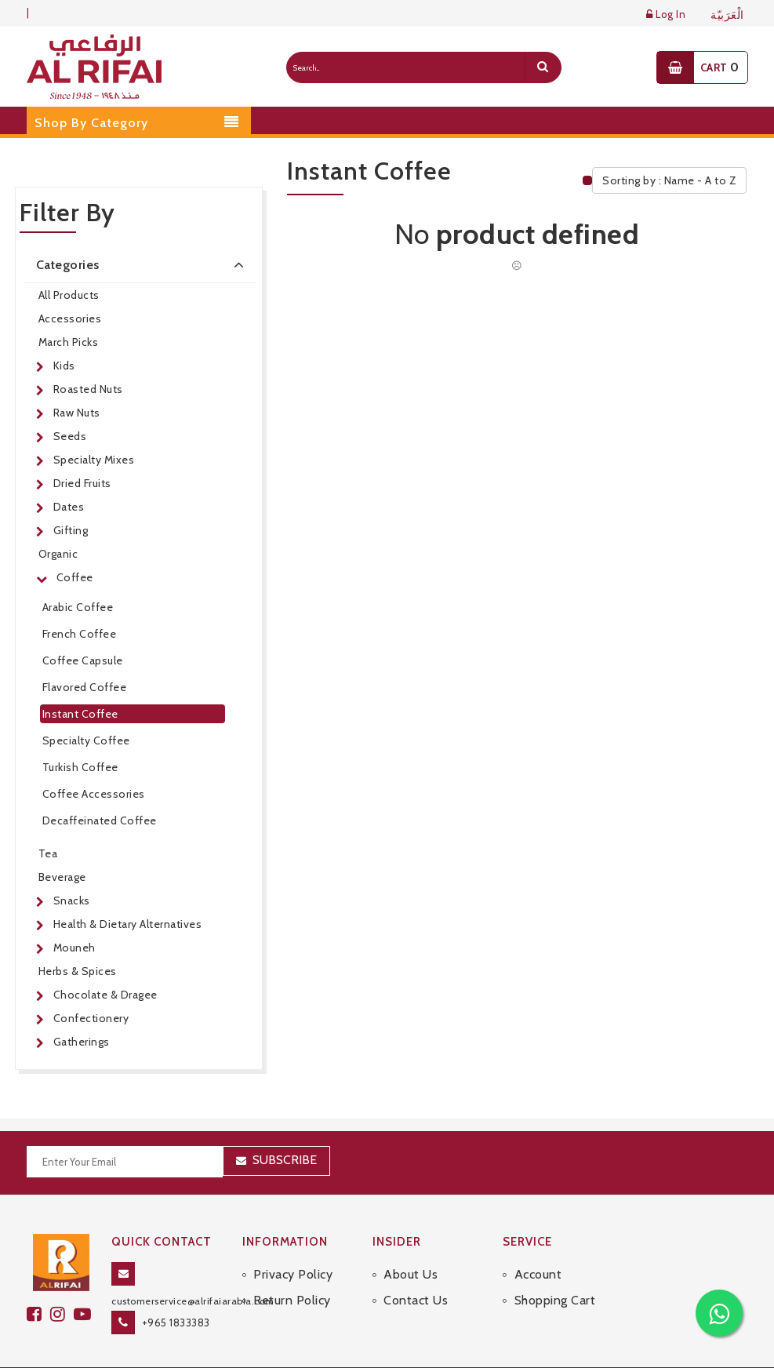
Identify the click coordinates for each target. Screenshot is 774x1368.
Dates (69, 507)
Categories (143, 264)
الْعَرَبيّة (727, 15)
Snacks (71, 900)
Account (538, 1274)
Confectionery (91, 1018)
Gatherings (81, 1042)
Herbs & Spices (77, 971)
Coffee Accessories (93, 794)
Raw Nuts (76, 413)
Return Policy (292, 1300)
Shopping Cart (555, 1300)
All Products (69, 295)
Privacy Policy (292, 1274)
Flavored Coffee (84, 687)
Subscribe (285, 1159)
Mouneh (74, 947)
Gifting (71, 530)
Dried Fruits (82, 483)
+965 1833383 (176, 1322)
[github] (62, 1314)
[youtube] (85, 1314)
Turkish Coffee (80, 767)
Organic (58, 554)
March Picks (68, 342)
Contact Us (415, 1300)
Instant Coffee (80, 714)
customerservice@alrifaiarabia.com (192, 1301)
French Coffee (79, 634)
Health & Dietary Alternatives (127, 924)
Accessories (70, 318)
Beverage (62, 877)
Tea (48, 853)
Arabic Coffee (78, 607)
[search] (543, 67)
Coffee (74, 577)
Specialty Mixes (94, 460)
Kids (64, 365)
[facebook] (38, 1314)
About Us (410, 1274)
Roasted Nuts (88, 389)
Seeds (70, 436)
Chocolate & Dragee (105, 995)
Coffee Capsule (82, 660)
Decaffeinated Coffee (99, 820)
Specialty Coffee (86, 740)
